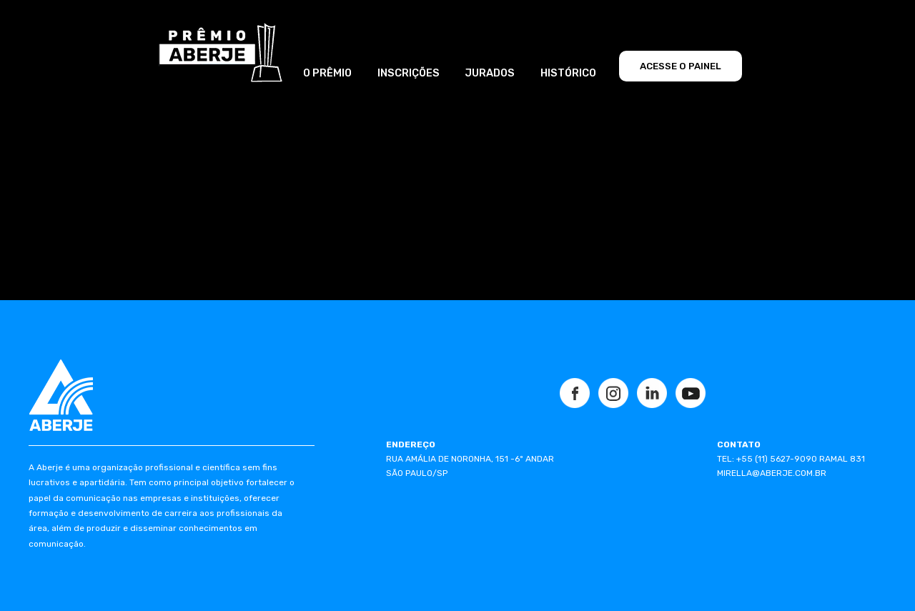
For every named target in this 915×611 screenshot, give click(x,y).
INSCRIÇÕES (408, 72)
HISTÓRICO (568, 72)
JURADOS (490, 72)
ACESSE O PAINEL (680, 66)
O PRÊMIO (327, 72)
